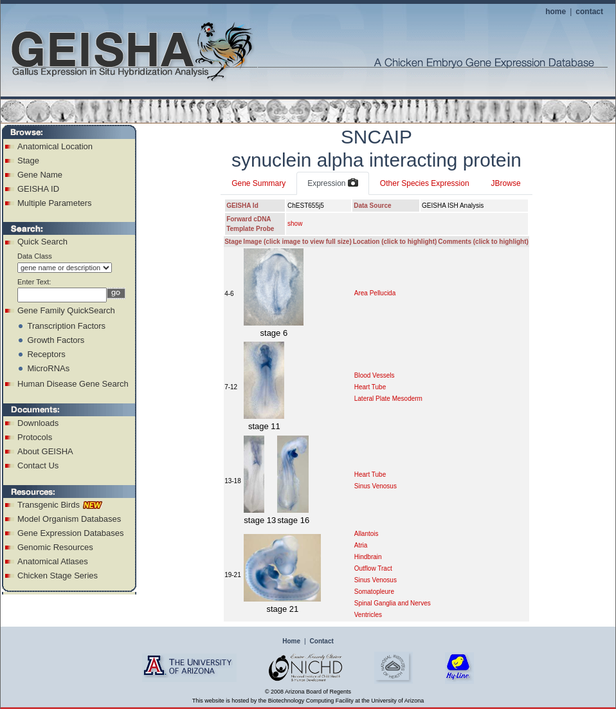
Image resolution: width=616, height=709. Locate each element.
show (294, 223)
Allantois (366, 533)
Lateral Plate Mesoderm (388, 398)
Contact (322, 641)
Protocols (34, 437)
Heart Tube (370, 387)
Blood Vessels (374, 375)
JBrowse (506, 183)
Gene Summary (258, 183)
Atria (361, 545)
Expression (332, 183)
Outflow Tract (373, 568)
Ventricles (368, 614)
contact (589, 11)
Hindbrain (368, 556)
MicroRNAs (48, 368)
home (555, 11)
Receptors (46, 354)
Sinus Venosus (375, 486)
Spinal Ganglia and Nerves (392, 603)
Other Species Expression (424, 183)
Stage (28, 160)
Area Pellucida (374, 293)
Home (291, 641)
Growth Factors (55, 340)
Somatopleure (374, 591)
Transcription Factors (66, 326)
